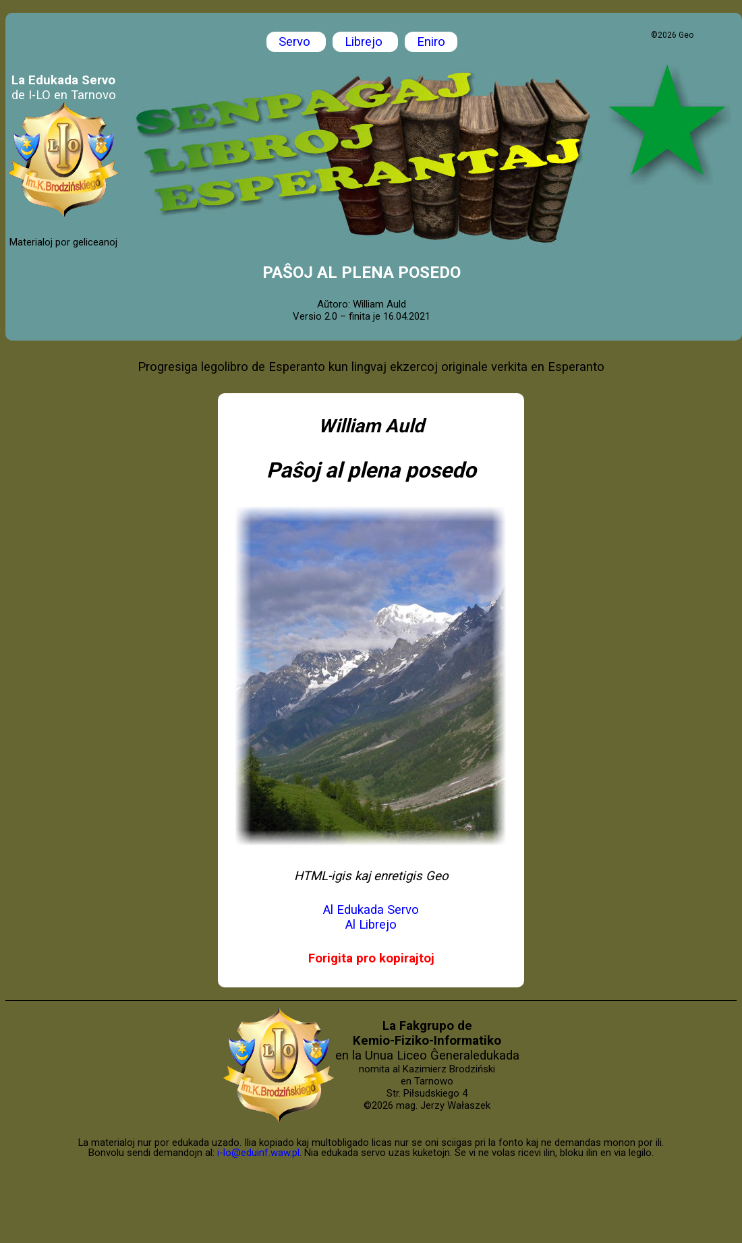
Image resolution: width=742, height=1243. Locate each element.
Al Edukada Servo (371, 909)
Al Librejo (371, 924)
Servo (296, 41)
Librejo (365, 41)
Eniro (431, 41)
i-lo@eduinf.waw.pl (258, 1153)
